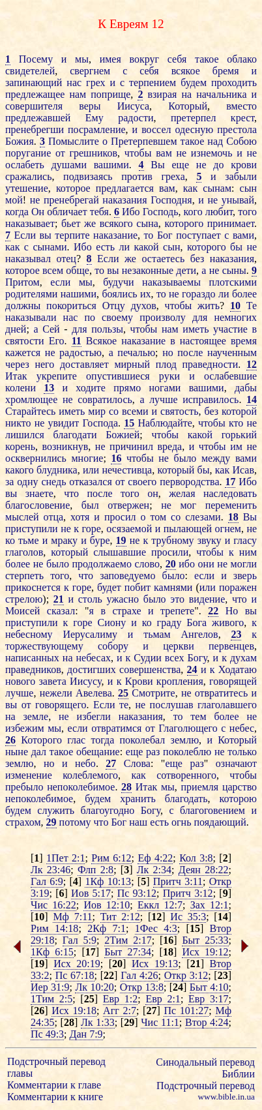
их (145, 293)
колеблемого (90, 775)
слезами (203, 516)
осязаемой (129, 528)
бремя (225, 70)
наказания (124, 199)
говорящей (233, 681)
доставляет (84, 364)
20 (171, 563)
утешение (26, 188)
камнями (173, 587)
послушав (172, 704)
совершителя (34, 106)
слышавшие (119, 552)
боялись (119, 293)
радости (135, 117)
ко (10, 540)
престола (237, 129)
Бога (196, 622)
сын (248, 188)
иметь (195, 329)
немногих (235, 317)
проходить (234, 82)
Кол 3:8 (195, 857)
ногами (165, 387)
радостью (80, 352)
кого (193, 211)
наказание (115, 235)
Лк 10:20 (94, 987)
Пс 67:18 (75, 975)
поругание (28, 152)
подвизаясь (88, 176)
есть (105, 246)
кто (236, 422)
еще (181, 164)
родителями (31, 293)
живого (228, 622)
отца (53, 516)
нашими (78, 293)
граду (169, 622)
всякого (116, 223)
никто (18, 422)
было (184, 458)
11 (76, 340)
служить (55, 810)
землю (185, 739)
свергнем (90, 70)
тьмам (157, 634)
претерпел (193, 117)
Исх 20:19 (76, 963)
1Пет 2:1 (65, 857)
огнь (181, 822)
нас (73, 82)
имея (110, 59)
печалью (136, 352)
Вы (157, 164)
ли (124, 246)
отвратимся (116, 728)
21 (58, 599)
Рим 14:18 (54, 928)
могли (244, 563)
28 (126, 786)
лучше (163, 399)
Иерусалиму (90, 634)
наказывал (28, 258)
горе (91, 528)
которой (239, 411)
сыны (234, 270)
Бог (165, 235)
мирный (132, 364)
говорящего (61, 704)
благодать (186, 798)
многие (87, 458)
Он (37, 211)
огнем (228, 528)
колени (20, 387)
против (136, 176)
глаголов (24, 552)
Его (57, 340)
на (186, 94)
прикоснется (33, 587)
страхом (23, 822)
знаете (39, 493)
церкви (178, 646)
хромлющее (31, 399)
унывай (238, 199)
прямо (127, 387)
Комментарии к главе (54, 1084)
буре (100, 540)
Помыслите (73, 141)
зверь (245, 575)
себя (177, 59)
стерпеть (24, 575)
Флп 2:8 (95, 869)
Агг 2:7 (119, 1010)
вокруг (145, 59)
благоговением (212, 810)
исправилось (210, 399)
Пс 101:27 (186, 1010)
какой (146, 246)
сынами (49, 246)
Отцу (113, 305)
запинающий (33, 82)
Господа (100, 422)
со (114, 411)
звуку (209, 540)
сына (147, 223)
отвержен (128, 505)
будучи (118, 282)
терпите (72, 235)
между (215, 458)
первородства (189, 481)
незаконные (147, 270)
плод (166, 364)
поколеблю (187, 751)
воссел (156, 129)
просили (169, 552)
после (190, 352)
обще (77, 270)
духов (143, 305)
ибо (187, 563)
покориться (71, 305)
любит (219, 211)
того (247, 211)
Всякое (101, 340)
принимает (230, 223)
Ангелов (199, 634)
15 (129, 422)
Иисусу (85, 681)
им (236, 446)
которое (73, 188)
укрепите (56, 376)
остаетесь (162, 258)
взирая (162, 94)
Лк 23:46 (50, 869)
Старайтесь (30, 411)
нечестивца (127, 469)
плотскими (233, 282)
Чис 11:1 (160, 1022)
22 (213, 610)
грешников (93, 152)
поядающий (220, 822)
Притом (22, 282)
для (199, 317)
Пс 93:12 (136, 893)
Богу (197, 657)
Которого (41, 739)
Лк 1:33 (98, 1022)
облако (242, 59)
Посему (36, 59)
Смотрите (153, 692)
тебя (99, 211)
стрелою (23, 599)
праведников (33, 669)
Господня (171, 199)
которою (238, 798)
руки (169, 376)
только (242, 751)
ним (248, 552)
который (175, 469)
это (177, 599)
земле (36, 716)
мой (14, 199)
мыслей (22, 516)
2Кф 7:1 (106, 928)
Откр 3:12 (186, 975)
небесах (93, 657)
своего (142, 481)
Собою (241, 141)
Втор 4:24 (207, 1022)
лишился (24, 434)
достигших (91, 669)
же (90, 223)
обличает (67, 211)
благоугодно (108, 810)
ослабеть (24, 164)
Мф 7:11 (72, 916)
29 (51, 822)
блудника (57, 469)
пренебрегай (71, 199)
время (244, 340)
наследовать (230, 493)
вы (45, 235)
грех (95, 82)
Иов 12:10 (106, 904)
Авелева (94, 692)
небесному (29, 634)
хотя (79, 516)
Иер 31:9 (50, 987)
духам (243, 657)
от (60, 152)
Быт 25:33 (205, 940)
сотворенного (186, 775)
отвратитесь (221, 692)
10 (235, 305)
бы (236, 246)
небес (241, 728)
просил (120, 516)
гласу (245, 540)
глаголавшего (227, 704)
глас (76, 739)
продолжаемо (102, 563)
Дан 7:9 (86, 1034)
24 (192, 669)
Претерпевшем (144, 141)
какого (19, 469)
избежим (24, 728)
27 (111, 763)
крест (242, 117)
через (17, 364)
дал (38, 751)
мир (97, 411)
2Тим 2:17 (127, 940)
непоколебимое (81, 786)
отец (66, 258)
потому (75, 822)
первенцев (231, 646)
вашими (111, 164)
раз (153, 751)
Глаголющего (188, 728)
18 (233, 516)
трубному (172, 540)
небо (85, 763)
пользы (107, 329)
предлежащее (35, 94)
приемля (200, 786)
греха (172, 176)
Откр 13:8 (142, 987)
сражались (28, 176)
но (167, 352)
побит (137, 587)
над (215, 141)
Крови (139, 681)
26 (10, 739)
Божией (122, 434)
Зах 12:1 (209, 904)
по (89, 317)
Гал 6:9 (47, 881)
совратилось (105, 399)
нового (20, 681)
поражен (238, 587)
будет (109, 587)
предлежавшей (37, 117)
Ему (94, 117)
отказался (90, 481)
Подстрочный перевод (205, 1085)
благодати (75, 434)
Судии (148, 657)
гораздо (198, 293)
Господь (161, 211)
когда (17, 211)
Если (25, 235)
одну (27, 481)
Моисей (22, 610)
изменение (28, 775)
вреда (169, 446)
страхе (126, 610)
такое (207, 59)
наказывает (30, 223)
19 (121, 540)
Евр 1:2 (120, 998)
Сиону (112, 622)
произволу (162, 317)
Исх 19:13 (155, 963)
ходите (91, 387)
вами (243, 235)
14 (251, 399)
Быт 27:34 (127, 951)
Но (232, 610)
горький (239, 434)
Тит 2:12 (120, 916)
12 (251, 364)
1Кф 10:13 (108, 881)
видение (207, 599)
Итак (16, 376)
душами (69, 164)
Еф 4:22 (155, 857)
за (9, 481)
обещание (98, 751)
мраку (64, 540)
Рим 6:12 (111, 857)
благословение (37, 505)
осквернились (35, 458)
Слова (137, 763)
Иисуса (133, 106)
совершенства (150, 669)
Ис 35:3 (188, 916)
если (60, 282)
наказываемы (171, 282)
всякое (185, 70)
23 (236, 634)
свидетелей (30, 70)
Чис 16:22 (53, 904)
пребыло (24, 786)
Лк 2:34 (154, 869)
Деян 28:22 (204, 869)
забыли (241, 176)
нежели (56, 692)
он (152, 493)
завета (52, 681)
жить (208, 305)
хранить (138, 798)
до (218, 164)
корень (20, 446)
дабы (246, 387)
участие (230, 329)
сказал (61, 610)
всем (52, 270)
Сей (51, 329)
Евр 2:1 (162, 998)
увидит (63, 422)
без (197, 258)
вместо (241, 106)
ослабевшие (230, 376)
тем (198, 716)
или (91, 469)
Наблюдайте (165, 422)
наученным (232, 352)
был (90, 505)
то (149, 235)
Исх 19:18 (73, 1010)
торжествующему (44, 646)
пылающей (188, 528)
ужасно (122, 599)
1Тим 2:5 (51, 998)
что (71, 493)
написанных (32, 657)
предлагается (125, 188)
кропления (179, 681)
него (44, 364)
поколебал (143, 739)
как (190, 188)
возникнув (65, 446)
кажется (22, 352)
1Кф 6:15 (52, 951)
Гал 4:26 (139, 975)
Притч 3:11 (178, 881)
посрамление (97, 129)
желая (182, 493)
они (206, 563)
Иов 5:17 (91, 893)
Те (251, 305)
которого (183, 223)
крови (244, 164)
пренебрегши (34, 129)
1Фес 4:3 (156, 928)
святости (24, 340)
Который (187, 106)
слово (147, 563)
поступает (198, 235)
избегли (94, 716)
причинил (131, 446)
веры (89, 106)
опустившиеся (118, 376)
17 (230, 481)
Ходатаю (237, 669)
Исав (244, 469)
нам (77, 94)
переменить (231, 505)
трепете (177, 610)
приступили (31, 528)
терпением (152, 82)
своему (117, 317)
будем (194, 82)
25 (123, 692)
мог (188, 505)
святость (179, 411)
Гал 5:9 (79, 940)
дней (15, 329)
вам (164, 152)
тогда (102, 739)
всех (174, 657)
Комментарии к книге (55, 1096)
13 (49, 387)
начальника (221, 94)
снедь (53, 481)
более (244, 293)
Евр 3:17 (208, 998)
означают (236, 763)
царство (239, 786)
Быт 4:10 (209, 987)
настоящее (203, 340)
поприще (110, 94)
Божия (19, 141)
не (181, 152)
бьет (71, 223)
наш (138, 822)
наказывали (31, 317)
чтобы (138, 152)
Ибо (131, 211)
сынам (217, 188)
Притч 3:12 (188, 893)
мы (82, 59)
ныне (16, 751)
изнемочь (212, 152)
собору (113, 646)
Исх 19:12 (205, 951)
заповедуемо (127, 575)
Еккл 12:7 (160, 904)
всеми (135, 411)
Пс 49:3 (47, 1034)
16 (116, 458)
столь (90, 599)
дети (186, 270)
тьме (28, 540)
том (158, 516)
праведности (210, 364)
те (123, 704)
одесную (194, 129)
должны (22, 305)
